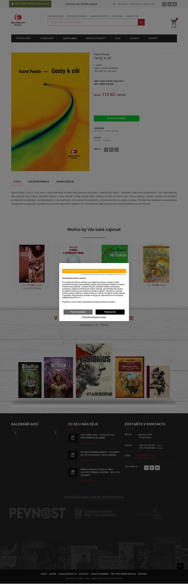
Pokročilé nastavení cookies (94, 317)
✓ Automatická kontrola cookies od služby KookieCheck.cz (103, 274)
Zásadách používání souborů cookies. (99, 302)
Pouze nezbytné (78, 312)
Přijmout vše (110, 312)
